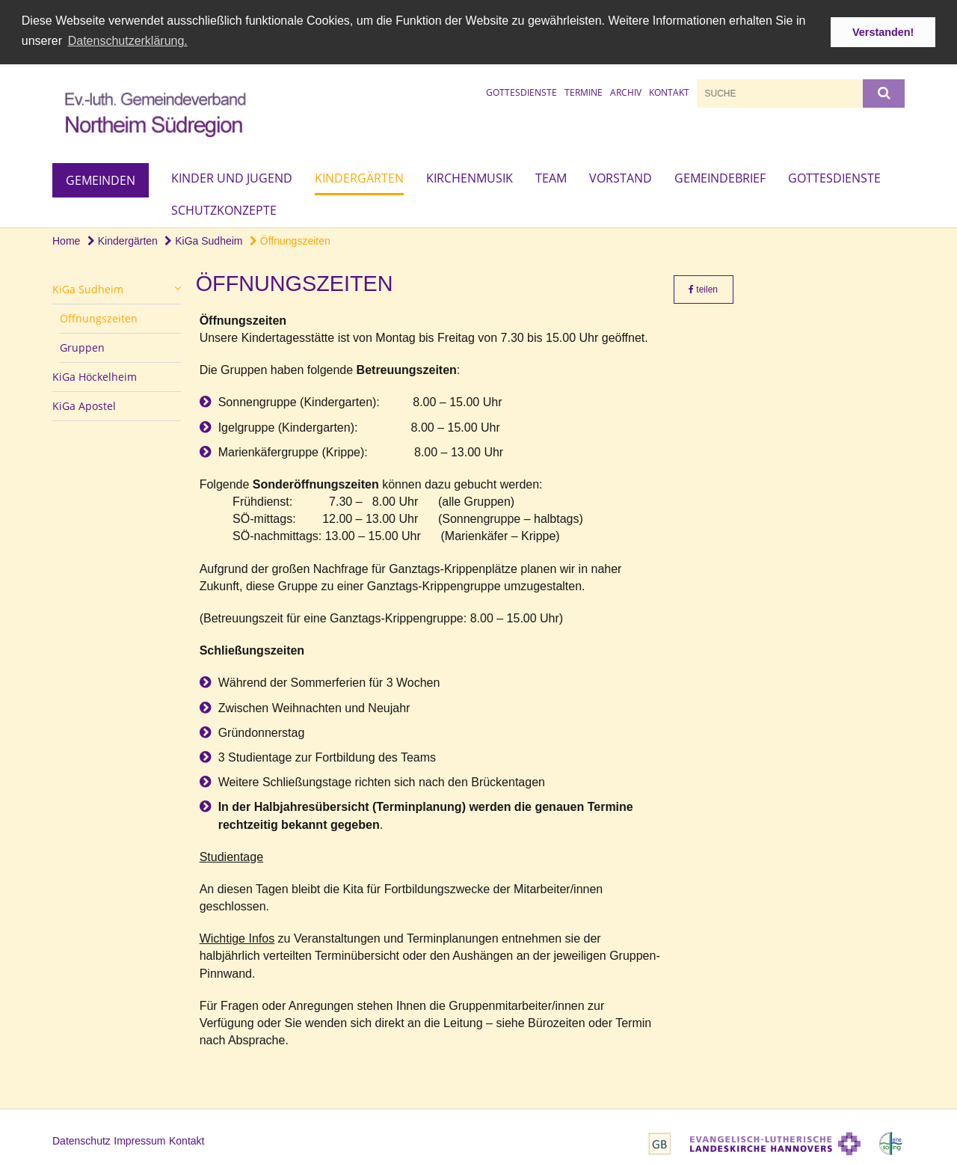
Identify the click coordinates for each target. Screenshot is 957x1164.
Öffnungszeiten (290, 239)
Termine (583, 91)
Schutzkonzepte (224, 208)
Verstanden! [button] (883, 32)
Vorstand (620, 176)
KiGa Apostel (84, 405)
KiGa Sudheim (203, 239)
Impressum (139, 1140)
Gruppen (82, 347)
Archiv (625, 91)
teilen (703, 289)
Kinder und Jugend (231, 176)
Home (66, 239)
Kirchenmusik (469, 176)
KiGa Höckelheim (94, 376)
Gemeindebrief (720, 176)
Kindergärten (359, 176)
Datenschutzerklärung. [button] (128, 40)
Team (551, 176)
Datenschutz (81, 1140)
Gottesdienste (521, 91)
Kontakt (669, 91)
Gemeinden (100, 179)
